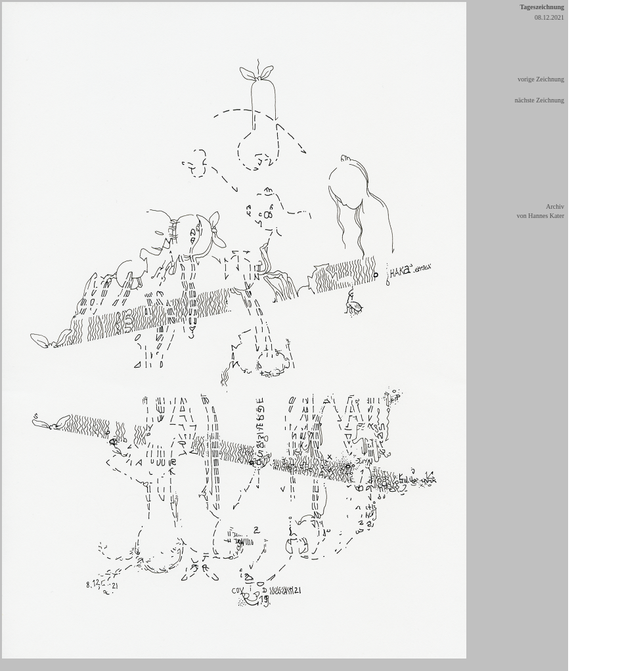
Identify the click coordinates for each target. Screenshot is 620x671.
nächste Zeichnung (539, 100)
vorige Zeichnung (541, 79)
